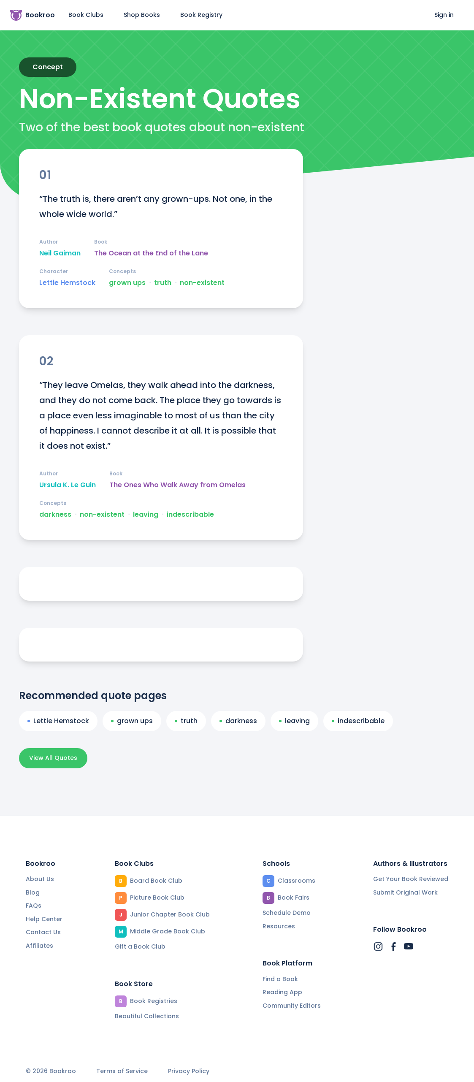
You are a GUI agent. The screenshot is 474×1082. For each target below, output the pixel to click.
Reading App (282, 992)
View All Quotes (53, 758)
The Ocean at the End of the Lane (151, 253)
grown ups (127, 282)
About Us (40, 879)
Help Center (44, 919)
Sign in (444, 15)
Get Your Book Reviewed (410, 879)
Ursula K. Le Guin (67, 485)
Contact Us (43, 932)
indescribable (190, 514)
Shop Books (142, 15)
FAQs (33, 905)
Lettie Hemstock (67, 282)
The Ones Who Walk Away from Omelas (177, 485)
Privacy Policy (188, 1071)
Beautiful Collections (147, 1016)
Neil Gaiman (60, 253)
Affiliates (39, 945)
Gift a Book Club (140, 946)
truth (162, 282)
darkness (55, 514)
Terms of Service (122, 1071)
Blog (33, 892)
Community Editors (292, 1005)
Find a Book (280, 979)
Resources (279, 926)
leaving (145, 514)
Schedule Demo (287, 912)
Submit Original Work (405, 892)
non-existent (202, 282)
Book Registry (201, 15)
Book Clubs (85, 15)
